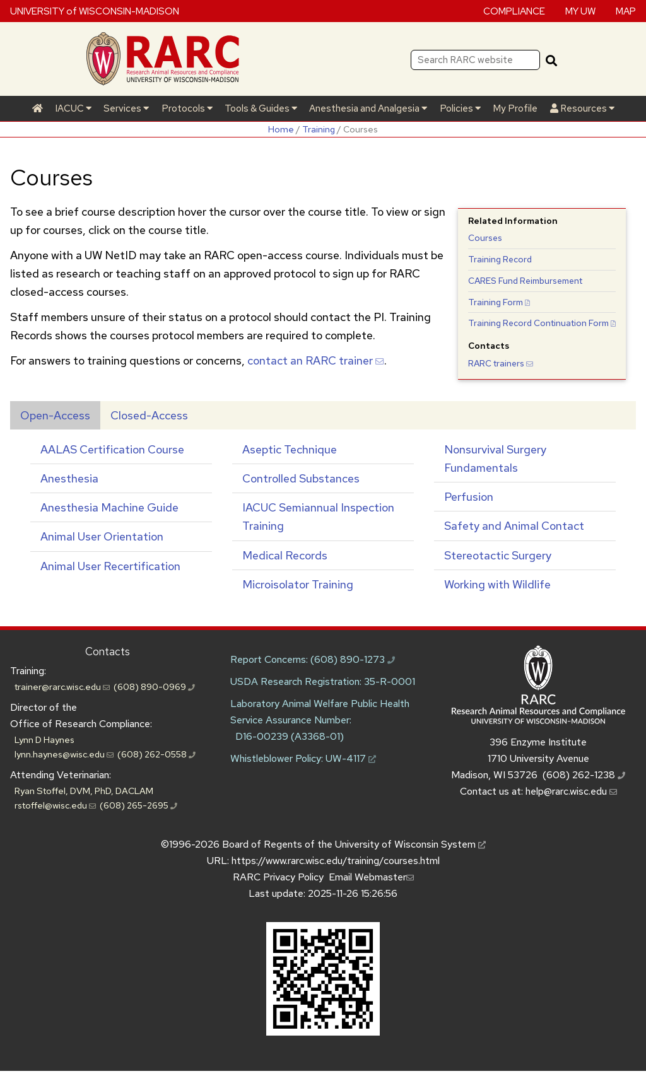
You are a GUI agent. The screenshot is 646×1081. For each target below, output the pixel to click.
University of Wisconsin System (410, 844)
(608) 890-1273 (352, 659)
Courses (485, 237)
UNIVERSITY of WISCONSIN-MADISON (94, 10)
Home (281, 129)
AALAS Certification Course (112, 449)
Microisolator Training (297, 584)
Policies (460, 108)
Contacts (107, 651)
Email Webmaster (371, 877)
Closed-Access (149, 415)
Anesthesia (69, 478)
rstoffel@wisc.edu (55, 805)
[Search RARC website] (475, 60)
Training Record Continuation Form (542, 323)
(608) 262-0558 (156, 754)
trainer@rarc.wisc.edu (62, 686)
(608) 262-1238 (584, 774)
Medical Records (284, 555)
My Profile (515, 108)
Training (318, 129)
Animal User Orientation (101, 536)
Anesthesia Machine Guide (109, 507)
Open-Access (55, 415)
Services (126, 108)
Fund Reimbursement (525, 280)
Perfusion (468, 496)
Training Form (499, 302)
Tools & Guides (261, 108)
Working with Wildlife (497, 584)
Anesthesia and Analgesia (368, 108)
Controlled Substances (301, 478)
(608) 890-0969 (154, 686)
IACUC (73, 108)
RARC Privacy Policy (278, 877)
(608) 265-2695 (138, 805)
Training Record (500, 259)
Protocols (187, 108)
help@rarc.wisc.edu (571, 791)
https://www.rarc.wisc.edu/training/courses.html (336, 860)
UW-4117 (351, 758)
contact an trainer (315, 360)
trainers (500, 363)
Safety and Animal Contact (514, 525)
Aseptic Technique (289, 449)
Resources (582, 108)
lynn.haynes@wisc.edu (64, 754)
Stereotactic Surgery (497, 555)
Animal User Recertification (110, 566)
